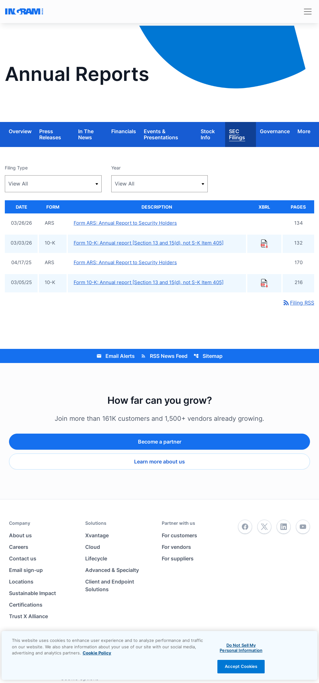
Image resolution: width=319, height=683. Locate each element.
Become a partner (159, 441)
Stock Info (208, 134)
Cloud (92, 547)
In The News (86, 134)
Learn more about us (159, 461)
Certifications (25, 604)
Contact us (22, 558)
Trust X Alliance (28, 616)
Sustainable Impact (32, 593)
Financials (123, 131)
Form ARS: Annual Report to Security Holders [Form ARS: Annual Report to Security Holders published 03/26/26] (125, 223)
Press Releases (50, 134)
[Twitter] (264, 527)
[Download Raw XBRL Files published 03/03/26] (264, 243)
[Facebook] (245, 527)
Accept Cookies (241, 666)
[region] (159, 655)
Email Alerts (115, 356)
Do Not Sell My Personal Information (241, 648)
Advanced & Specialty (112, 570)
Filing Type (16, 167)
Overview (20, 131)
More (303, 131)
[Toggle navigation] (307, 11)
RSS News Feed (164, 356)
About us (20, 535)
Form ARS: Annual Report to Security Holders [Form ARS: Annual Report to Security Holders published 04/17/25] (125, 262)
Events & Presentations (161, 134)
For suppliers (178, 558)
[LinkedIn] (284, 527)
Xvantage (97, 535)
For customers (179, 535)
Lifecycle (96, 558)
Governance (275, 131)
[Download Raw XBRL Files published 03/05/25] (264, 283)
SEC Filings (237, 134)
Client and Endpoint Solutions (109, 585)
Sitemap (208, 356)
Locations (21, 581)
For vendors (176, 547)
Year (116, 167)
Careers (18, 547)
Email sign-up (26, 570)
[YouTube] (303, 527)
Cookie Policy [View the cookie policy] (97, 652)
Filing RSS (298, 302)
